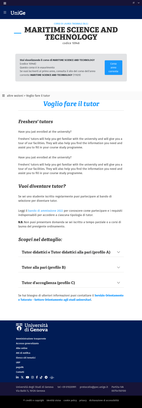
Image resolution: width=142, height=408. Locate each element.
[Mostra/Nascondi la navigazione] (5, 12)
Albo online (21, 348)
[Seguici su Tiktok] (41, 377)
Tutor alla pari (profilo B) (44, 267)
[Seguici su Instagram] (32, 377)
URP (18, 362)
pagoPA (19, 367)
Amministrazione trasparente (31, 338)
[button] (4, 2)
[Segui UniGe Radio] (52, 377)
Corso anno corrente (113, 67)
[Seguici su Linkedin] (17, 377)
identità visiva (53, 400)
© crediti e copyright (33, 400)
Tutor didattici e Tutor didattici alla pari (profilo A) (66, 252)
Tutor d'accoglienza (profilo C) (48, 282)
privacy (83, 400)
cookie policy (70, 400)
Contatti (20, 372)
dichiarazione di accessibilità (104, 400)
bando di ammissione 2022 (45, 211)
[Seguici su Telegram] (46, 377)
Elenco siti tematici (26, 357)
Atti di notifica (23, 353)
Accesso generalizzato (27, 343)
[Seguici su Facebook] (37, 377)
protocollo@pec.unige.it (94, 387)
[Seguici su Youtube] (27, 377)
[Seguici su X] (22, 377)
